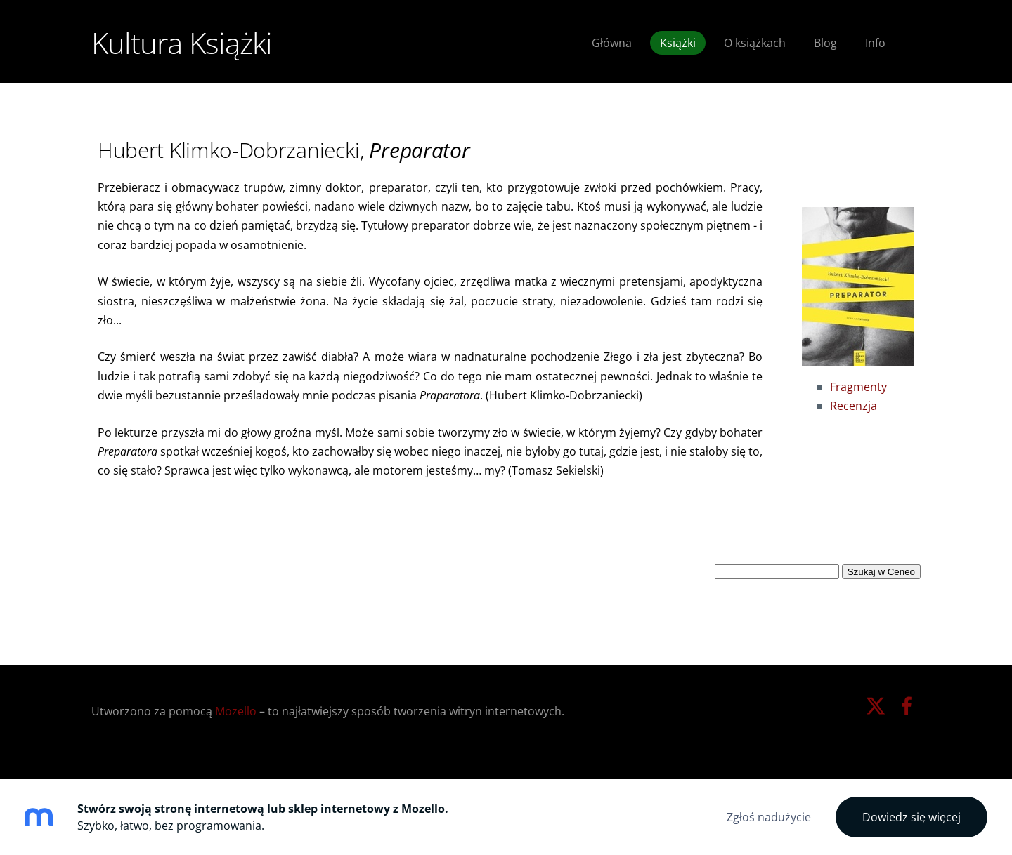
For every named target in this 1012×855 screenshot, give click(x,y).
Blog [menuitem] (825, 43)
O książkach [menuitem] (755, 43)
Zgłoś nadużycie (769, 817)
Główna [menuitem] (612, 43)
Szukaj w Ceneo (881, 571)
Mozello (236, 711)
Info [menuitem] (875, 43)
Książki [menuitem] (678, 43)
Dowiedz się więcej (911, 817)
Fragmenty (858, 387)
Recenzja (853, 405)
